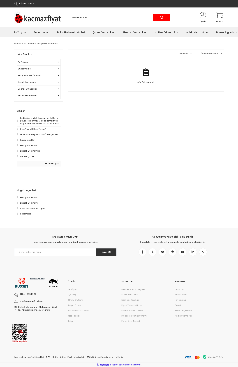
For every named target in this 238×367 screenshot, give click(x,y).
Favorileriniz (180, 300)
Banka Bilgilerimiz (183, 310)
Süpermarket (24, 68)
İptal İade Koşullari (130, 300)
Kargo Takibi (74, 316)
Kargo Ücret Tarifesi (130, 321)
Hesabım (179, 289)
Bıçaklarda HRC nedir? (132, 310)
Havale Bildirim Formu (78, 310)
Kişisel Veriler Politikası (131, 305)
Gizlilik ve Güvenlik (129, 294)
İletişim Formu (74, 305)
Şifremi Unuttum (75, 300)
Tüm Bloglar (52, 163)
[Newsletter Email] (65, 252)
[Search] (119, 17)
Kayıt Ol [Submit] (106, 252)
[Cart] (219, 17)
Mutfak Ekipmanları (27, 95)
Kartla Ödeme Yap (183, 316)
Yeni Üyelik (72, 289)
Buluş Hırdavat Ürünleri (29, 75)
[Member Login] (203, 17)
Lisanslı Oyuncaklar (27, 88)
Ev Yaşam (23, 62)
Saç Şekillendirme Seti (48, 43)
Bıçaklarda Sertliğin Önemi (134, 316)
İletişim (71, 321)
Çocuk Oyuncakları (27, 82)
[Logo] (38, 17)
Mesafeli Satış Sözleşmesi (133, 289)
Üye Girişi (72, 294)
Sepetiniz (179, 305)
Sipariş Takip (181, 294)
